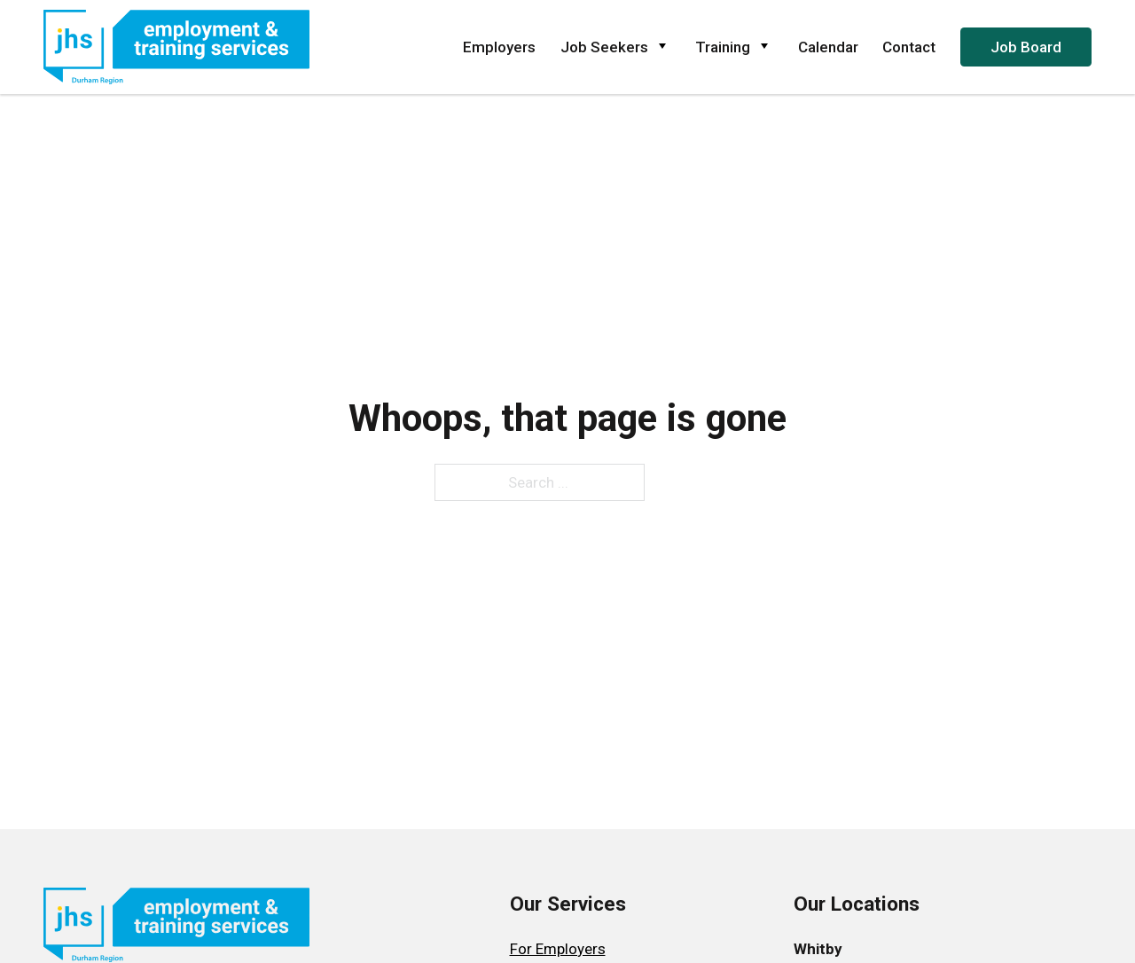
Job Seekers (615, 47)
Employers (499, 47)
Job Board (1025, 47)
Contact (908, 47)
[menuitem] (568, 949)
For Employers (558, 949)
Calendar (828, 47)
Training (734, 47)
